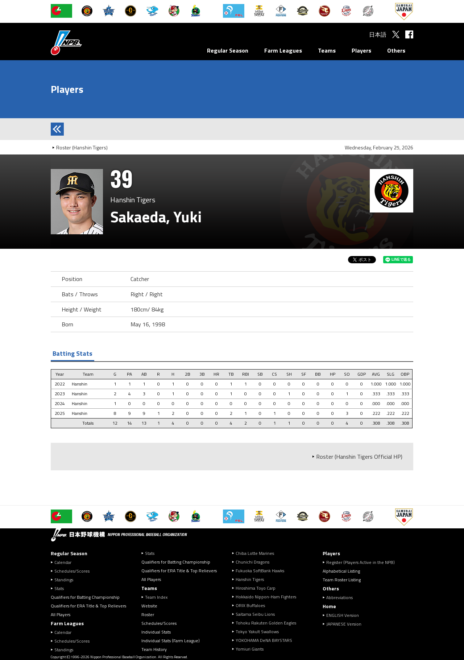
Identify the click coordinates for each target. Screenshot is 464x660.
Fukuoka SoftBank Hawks (260, 570)
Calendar (62, 562)
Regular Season (227, 50)
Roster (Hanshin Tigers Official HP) (359, 456)
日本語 (377, 34)
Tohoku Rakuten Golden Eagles (266, 622)
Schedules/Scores (72, 571)
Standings (63, 579)
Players (361, 50)
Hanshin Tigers (250, 579)
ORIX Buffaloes (250, 605)
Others (396, 50)
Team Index (156, 597)
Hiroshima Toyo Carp (256, 588)
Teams (327, 50)
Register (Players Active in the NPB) (362, 562)
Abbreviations (339, 597)
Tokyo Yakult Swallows (257, 631)
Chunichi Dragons (252, 561)
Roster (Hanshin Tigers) (82, 147)
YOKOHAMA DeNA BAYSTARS (264, 640)
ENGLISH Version (342, 615)
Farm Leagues (283, 50)
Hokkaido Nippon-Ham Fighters (266, 596)
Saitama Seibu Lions (255, 614)
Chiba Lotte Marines (255, 553)
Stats (59, 588)
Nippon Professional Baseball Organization (84, 42)
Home (329, 606)
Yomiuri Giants (250, 648)
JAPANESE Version (343, 623)
